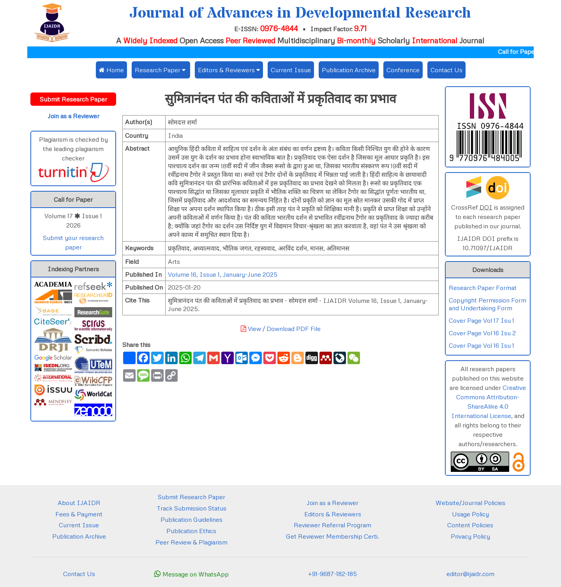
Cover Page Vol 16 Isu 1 (481, 345)
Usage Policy (470, 514)
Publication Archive (349, 70)
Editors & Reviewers (332, 514)
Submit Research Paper (191, 497)
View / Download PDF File (281, 329)
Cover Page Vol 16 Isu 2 (482, 333)
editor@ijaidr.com (470, 574)
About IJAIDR (79, 503)
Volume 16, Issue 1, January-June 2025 (222, 274)
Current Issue (291, 70)
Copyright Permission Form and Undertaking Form (487, 304)
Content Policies (470, 525)
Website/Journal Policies (470, 503)
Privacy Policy (470, 536)
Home (111, 70)
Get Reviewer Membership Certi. (332, 536)
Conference (403, 70)
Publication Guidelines (191, 519)
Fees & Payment (78, 514)
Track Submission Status (191, 508)
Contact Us (446, 70)
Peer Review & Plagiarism (191, 542)
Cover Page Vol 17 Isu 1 (481, 320)
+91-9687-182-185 (332, 574)
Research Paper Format (483, 288)
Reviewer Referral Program (332, 525)
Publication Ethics (191, 531)
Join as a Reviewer (332, 503)
